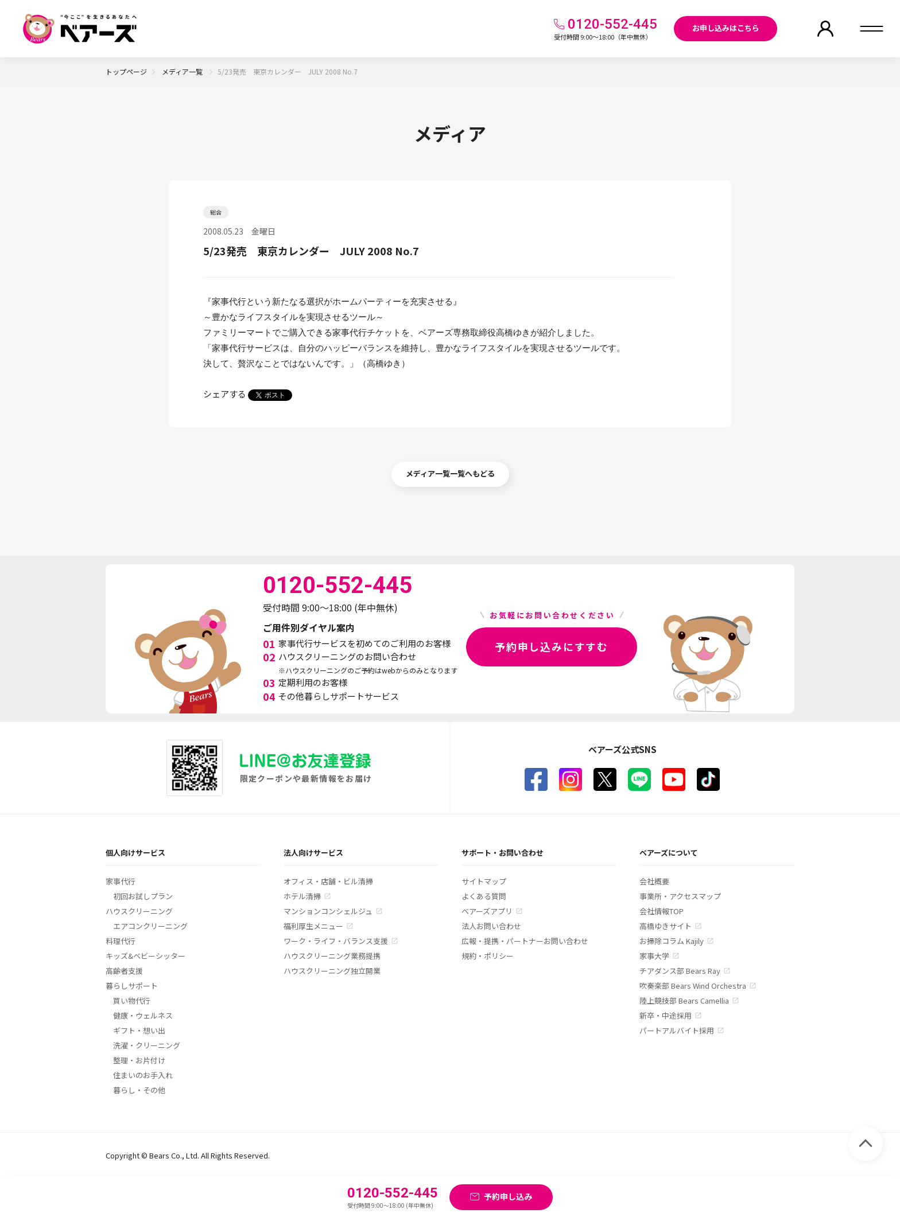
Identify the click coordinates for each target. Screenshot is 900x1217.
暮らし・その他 (139, 1090)
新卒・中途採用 (665, 1015)
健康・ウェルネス (143, 1015)
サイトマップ (483, 881)
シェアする (224, 394)
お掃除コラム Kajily (671, 940)
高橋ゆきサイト (665, 925)
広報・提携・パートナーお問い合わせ (524, 940)
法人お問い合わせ (491, 925)
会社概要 (654, 881)
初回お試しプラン (143, 896)
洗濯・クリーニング (146, 1045)
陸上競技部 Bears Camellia (684, 1000)
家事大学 (654, 955)
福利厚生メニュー (313, 925)
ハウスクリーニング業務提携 (332, 955)
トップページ (126, 71)
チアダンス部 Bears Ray (679, 970)
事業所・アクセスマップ (680, 896)
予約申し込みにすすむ (551, 646)
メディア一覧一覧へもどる (450, 473)
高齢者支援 (124, 970)
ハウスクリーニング (139, 911)
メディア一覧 (183, 71)
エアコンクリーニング (150, 925)
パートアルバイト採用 (676, 1030)
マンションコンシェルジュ (328, 911)
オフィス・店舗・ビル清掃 (328, 881)
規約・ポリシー (487, 955)
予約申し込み (508, 1196)
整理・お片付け (139, 1060)
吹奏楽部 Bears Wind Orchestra (692, 985)
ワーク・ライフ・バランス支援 (336, 940)
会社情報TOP (661, 911)
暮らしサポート (132, 985)
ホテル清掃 (302, 896)
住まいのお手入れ (143, 1075)
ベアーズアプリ (487, 911)
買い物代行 (131, 1000)
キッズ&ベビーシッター (145, 955)
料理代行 (120, 940)
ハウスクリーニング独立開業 (332, 970)
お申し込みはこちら (725, 27)
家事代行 (120, 881)
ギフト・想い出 (139, 1030)
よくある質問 (483, 896)
